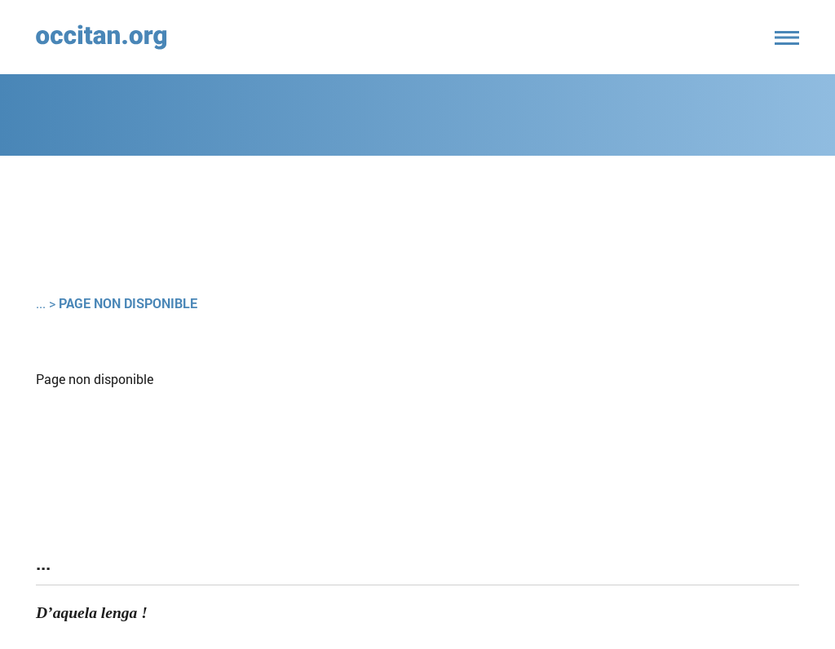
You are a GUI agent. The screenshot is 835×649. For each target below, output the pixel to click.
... (41, 302)
